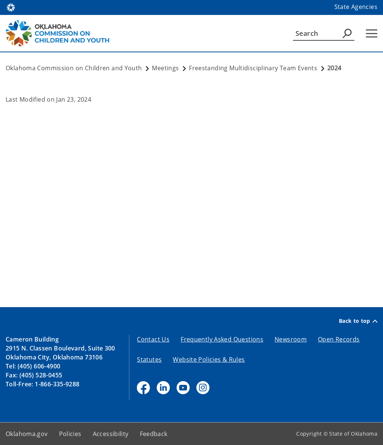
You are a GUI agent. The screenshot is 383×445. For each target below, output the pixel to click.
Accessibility (111, 434)
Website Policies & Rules (209, 359)
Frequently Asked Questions (222, 339)
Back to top (358, 321)
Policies (70, 434)
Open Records (339, 339)
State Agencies (355, 7)
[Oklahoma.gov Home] (11, 6)
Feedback (154, 434)
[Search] (324, 33)
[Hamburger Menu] (371, 33)
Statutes (149, 359)
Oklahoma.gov (27, 434)
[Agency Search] (347, 33)
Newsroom (291, 339)
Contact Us (153, 339)
